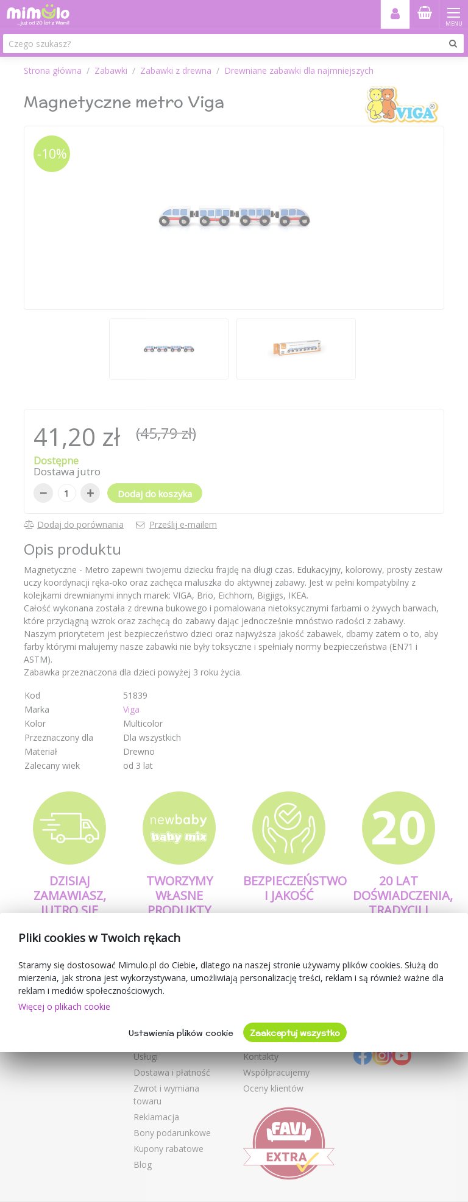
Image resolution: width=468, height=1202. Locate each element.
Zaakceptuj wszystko (295, 1033)
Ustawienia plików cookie (181, 1033)
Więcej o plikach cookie (64, 1006)
